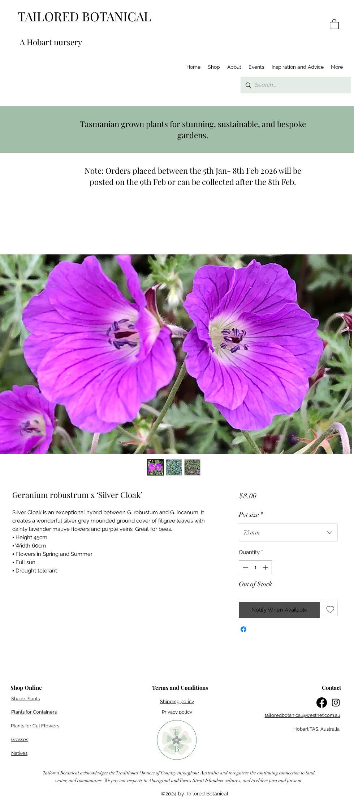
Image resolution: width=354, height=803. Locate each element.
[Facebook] (321, 702)
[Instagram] (336, 702)
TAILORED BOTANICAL (84, 16)
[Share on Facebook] (243, 629)
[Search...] (295, 85)
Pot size (251, 515)
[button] (334, 23)
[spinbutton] (255, 567)
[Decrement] (245, 567)
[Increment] (266, 567)
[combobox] (288, 533)
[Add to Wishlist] (330, 609)
